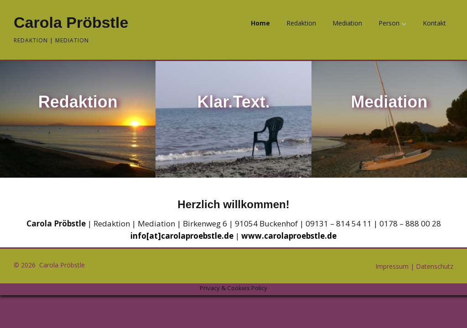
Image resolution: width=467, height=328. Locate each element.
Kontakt (434, 23)
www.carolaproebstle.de (289, 236)
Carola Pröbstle (71, 22)
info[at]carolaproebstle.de (182, 236)
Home (260, 23)
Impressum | (395, 266)
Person (389, 23)
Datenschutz (434, 266)
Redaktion (301, 23)
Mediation (347, 23)
